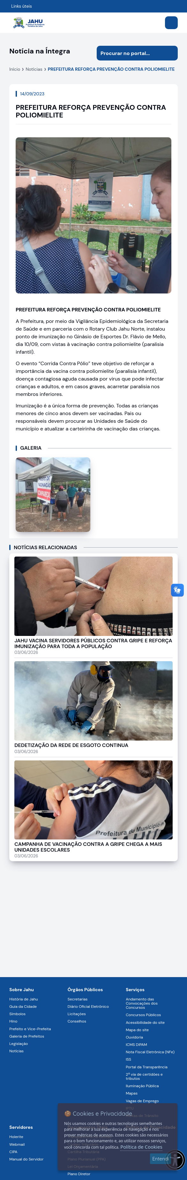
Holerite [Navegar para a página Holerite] (16, 1136)
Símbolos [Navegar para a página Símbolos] (17, 1013)
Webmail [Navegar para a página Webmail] (17, 1144)
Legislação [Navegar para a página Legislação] (18, 1043)
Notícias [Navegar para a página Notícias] (16, 1051)
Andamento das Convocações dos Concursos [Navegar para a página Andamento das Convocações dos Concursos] (142, 1003)
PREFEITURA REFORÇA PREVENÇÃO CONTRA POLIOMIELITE (111, 69)
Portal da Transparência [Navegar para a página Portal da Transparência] (147, 1067)
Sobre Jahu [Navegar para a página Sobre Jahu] (21, 989)
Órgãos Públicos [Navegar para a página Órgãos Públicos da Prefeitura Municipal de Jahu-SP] (85, 989)
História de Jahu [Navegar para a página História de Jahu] (23, 999)
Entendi (160, 1159)
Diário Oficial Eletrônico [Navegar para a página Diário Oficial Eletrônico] (88, 1006)
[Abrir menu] (171, 22)
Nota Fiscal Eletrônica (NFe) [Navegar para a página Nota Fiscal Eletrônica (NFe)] (150, 1052)
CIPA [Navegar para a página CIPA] (13, 1151)
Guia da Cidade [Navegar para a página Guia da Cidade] (23, 1006)
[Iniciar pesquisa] (170, 53)
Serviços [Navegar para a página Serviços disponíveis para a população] (135, 989)
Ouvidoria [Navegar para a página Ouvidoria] (134, 1037)
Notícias (34, 69)
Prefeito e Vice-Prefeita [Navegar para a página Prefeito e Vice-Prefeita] (30, 1028)
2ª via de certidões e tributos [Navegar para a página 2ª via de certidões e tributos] (144, 1076)
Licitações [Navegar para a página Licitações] (77, 1013)
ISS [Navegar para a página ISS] (128, 1059)
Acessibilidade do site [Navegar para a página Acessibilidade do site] (145, 1022)
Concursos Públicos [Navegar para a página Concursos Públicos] (143, 1014)
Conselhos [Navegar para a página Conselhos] (77, 1021)
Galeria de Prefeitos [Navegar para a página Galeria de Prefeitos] (26, 1036)
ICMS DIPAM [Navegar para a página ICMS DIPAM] (136, 1044)
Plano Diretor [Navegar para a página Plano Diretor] (79, 1173)
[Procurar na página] (130, 53)
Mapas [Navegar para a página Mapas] (132, 1093)
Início (14, 69)
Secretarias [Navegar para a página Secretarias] (78, 999)
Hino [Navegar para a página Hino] (13, 1021)
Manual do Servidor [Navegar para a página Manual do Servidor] (26, 1159)
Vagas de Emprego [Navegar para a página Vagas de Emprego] (142, 1101)
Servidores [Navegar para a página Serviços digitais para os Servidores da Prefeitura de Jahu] (21, 1127)
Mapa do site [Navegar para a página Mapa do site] (137, 1029)
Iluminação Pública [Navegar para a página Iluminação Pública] (142, 1085)
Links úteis (21, 6)
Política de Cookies (141, 1147)
